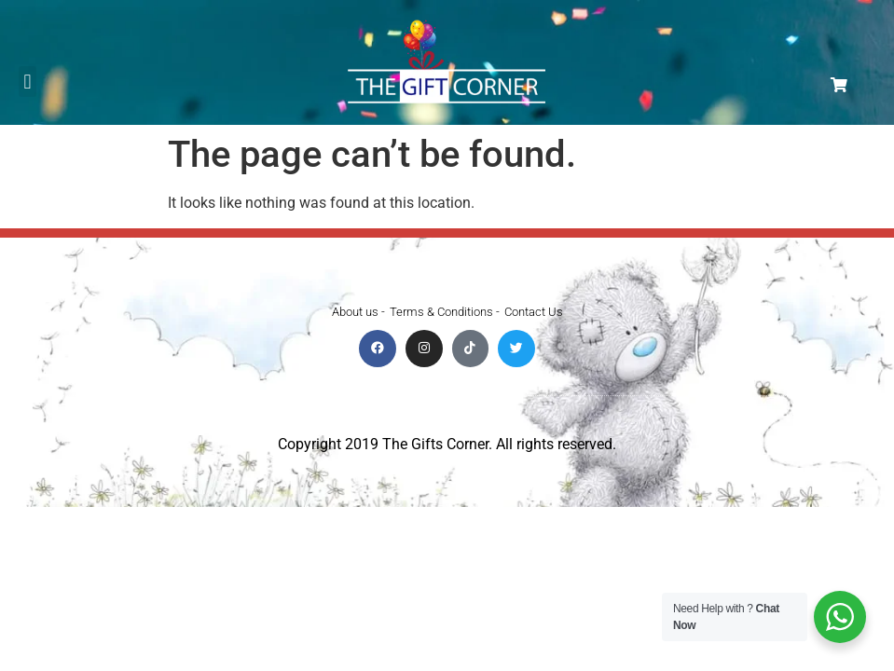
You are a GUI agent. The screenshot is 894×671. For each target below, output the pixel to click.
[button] (27, 81)
